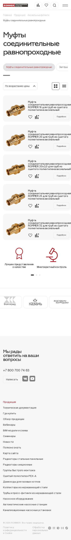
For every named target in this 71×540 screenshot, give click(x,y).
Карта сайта (10, 453)
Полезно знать (12, 447)
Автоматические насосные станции (25, 504)
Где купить (9, 413)
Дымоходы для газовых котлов (21, 481)
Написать (12, 379)
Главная (7, 15)
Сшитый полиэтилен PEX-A (19, 476)
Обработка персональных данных (40, 530)
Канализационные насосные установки (27, 510)
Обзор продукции (13, 419)
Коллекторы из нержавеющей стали (25, 487)
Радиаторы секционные (17, 464)
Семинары (9, 436)
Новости (8, 441)
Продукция (19, 15)
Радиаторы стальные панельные (23, 458)
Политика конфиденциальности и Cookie (15, 530)
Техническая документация (19, 407)
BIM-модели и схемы (15, 430)
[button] (32, 275)
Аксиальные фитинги (38, 15)
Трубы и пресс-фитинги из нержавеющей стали (32, 493)
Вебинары (9, 424)
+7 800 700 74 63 (16, 370)
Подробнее (61, 117)
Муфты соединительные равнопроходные (29, 67)
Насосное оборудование (18, 498)
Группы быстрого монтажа (19, 470)
